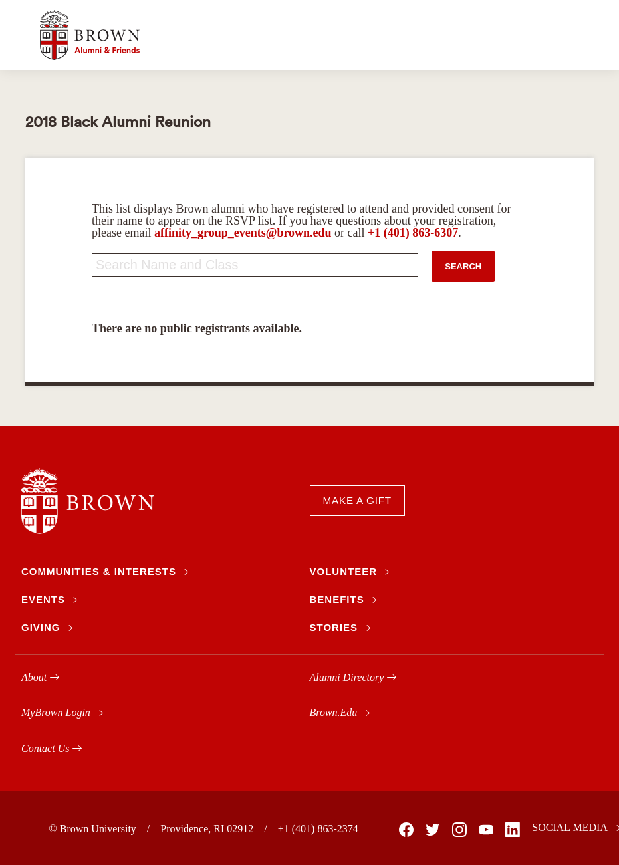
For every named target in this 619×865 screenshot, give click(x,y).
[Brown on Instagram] (458, 829)
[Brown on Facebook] (405, 829)
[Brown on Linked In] (512, 829)
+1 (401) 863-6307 (413, 232)
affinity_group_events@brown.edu (243, 232)
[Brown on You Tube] (485, 829)
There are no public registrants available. (197, 328)
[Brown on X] (432, 829)
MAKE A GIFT (357, 500)
